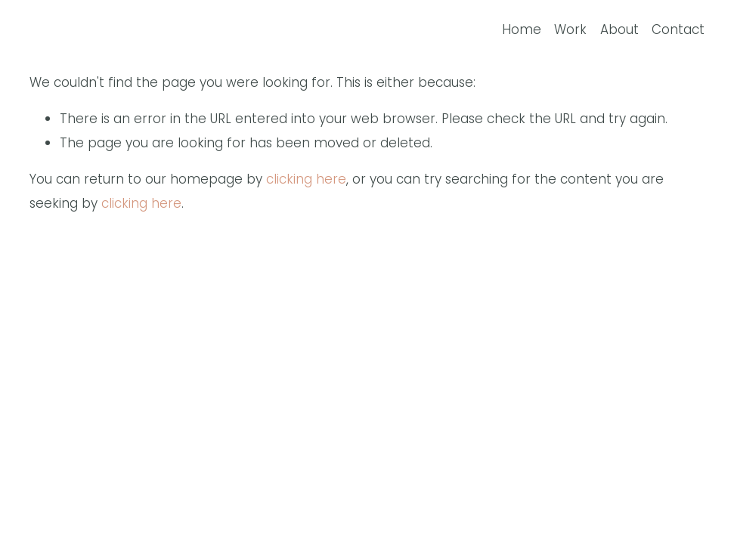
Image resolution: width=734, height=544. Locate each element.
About (619, 29)
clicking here (306, 179)
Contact (678, 29)
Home (521, 29)
